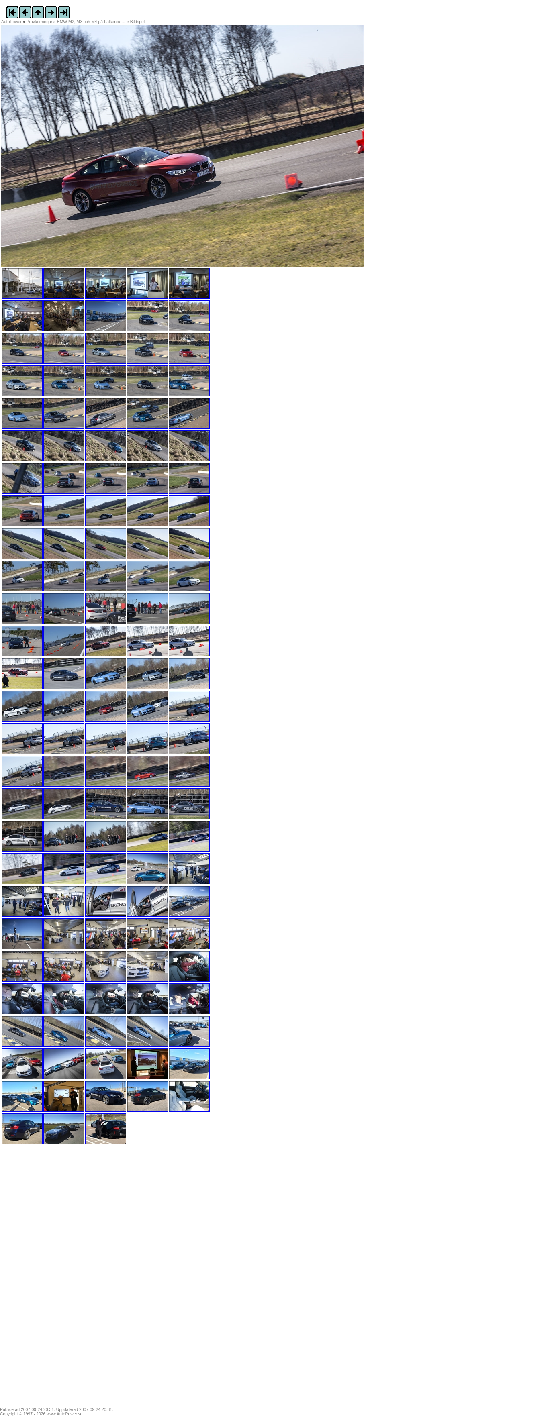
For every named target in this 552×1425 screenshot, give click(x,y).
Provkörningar (40, 22)
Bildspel (137, 22)
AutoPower (11, 22)
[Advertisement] (51, 1278)
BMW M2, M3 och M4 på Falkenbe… (91, 22)
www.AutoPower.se (64, 1414)
